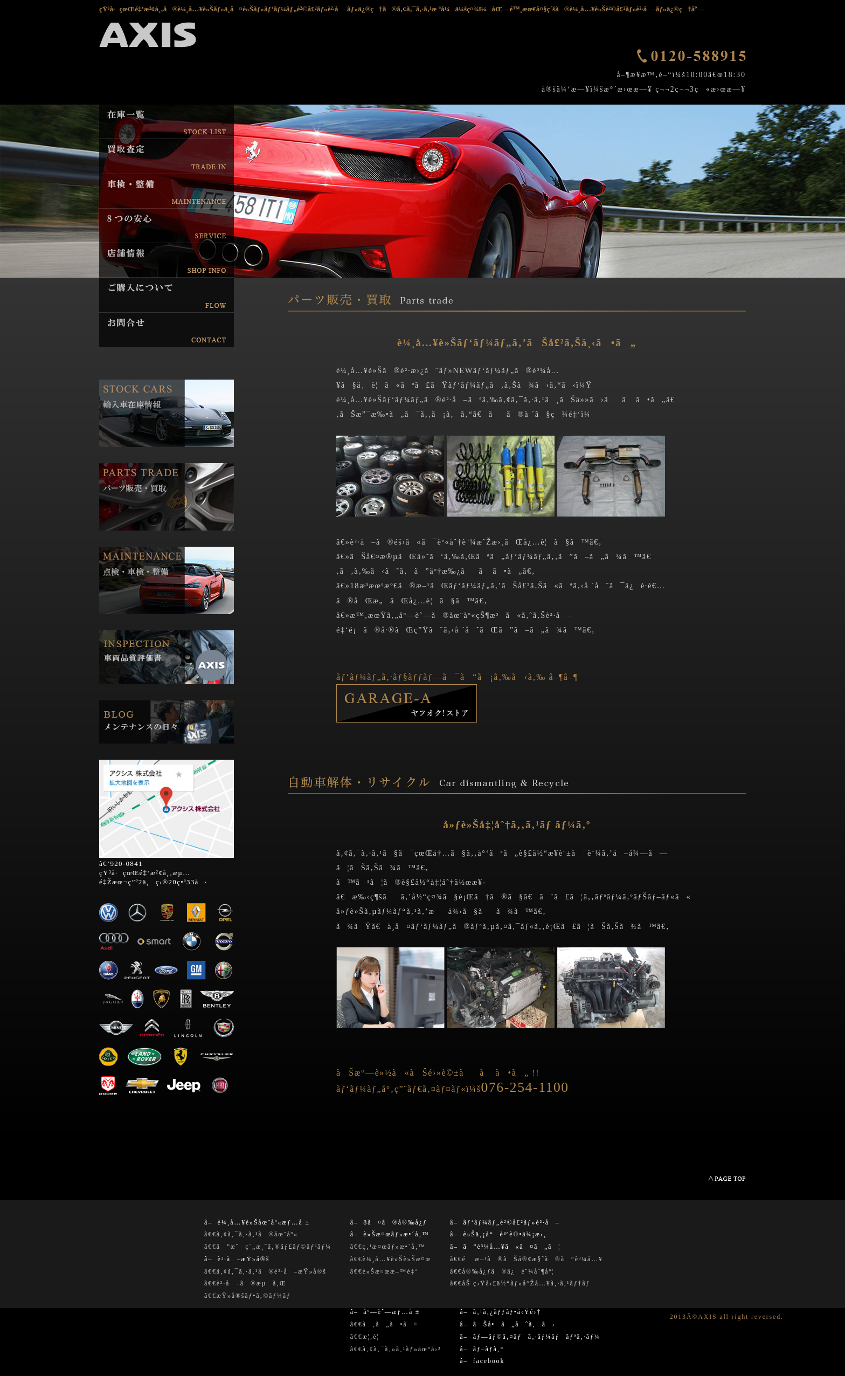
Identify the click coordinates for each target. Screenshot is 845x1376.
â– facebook (482, 1361)
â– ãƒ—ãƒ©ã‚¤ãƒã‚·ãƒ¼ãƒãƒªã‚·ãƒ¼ (530, 1336)
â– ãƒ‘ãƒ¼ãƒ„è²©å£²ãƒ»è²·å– (505, 1222)
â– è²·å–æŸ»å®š (236, 1259)
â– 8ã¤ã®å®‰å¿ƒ (388, 1222)
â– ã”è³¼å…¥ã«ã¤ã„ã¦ (505, 1246)
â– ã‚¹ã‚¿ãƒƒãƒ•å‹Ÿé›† (500, 1312)
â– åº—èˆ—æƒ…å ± (385, 1312)
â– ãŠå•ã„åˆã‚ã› (507, 1324)
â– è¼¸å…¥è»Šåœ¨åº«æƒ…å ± (257, 1222)
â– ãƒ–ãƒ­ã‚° (482, 1349)
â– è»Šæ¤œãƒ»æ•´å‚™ (390, 1234)
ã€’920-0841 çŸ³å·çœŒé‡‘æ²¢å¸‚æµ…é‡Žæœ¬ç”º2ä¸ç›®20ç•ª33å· (153, 872)
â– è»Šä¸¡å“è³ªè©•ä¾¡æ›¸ (498, 1234)
